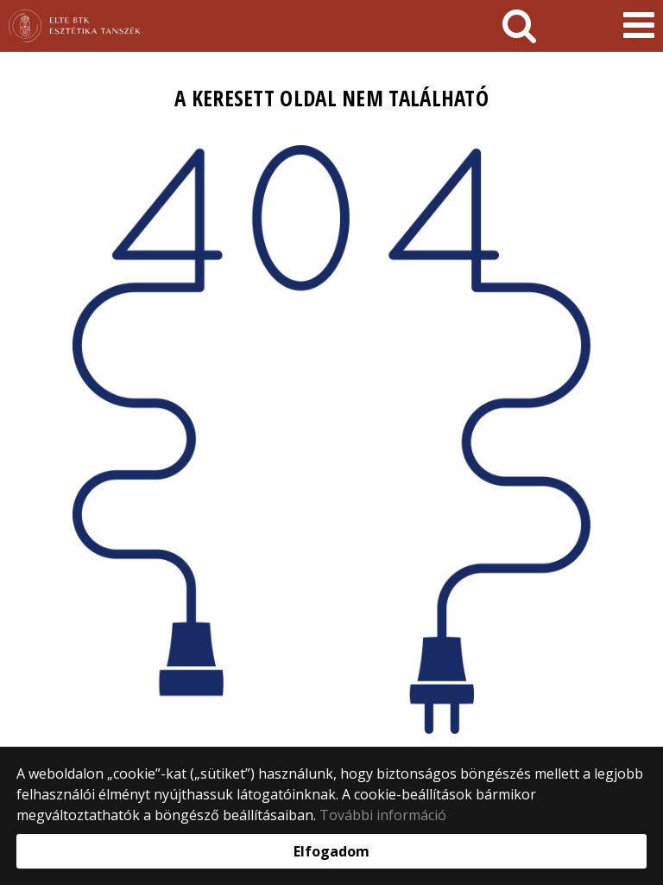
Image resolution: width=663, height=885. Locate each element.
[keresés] (519, 26)
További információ (382, 815)
